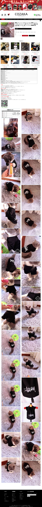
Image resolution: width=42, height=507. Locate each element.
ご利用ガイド (21, 494)
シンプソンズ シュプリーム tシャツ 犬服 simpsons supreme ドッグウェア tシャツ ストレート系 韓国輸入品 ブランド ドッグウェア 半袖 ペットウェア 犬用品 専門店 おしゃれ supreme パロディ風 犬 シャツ (15, 65)
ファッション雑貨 (6, 496)
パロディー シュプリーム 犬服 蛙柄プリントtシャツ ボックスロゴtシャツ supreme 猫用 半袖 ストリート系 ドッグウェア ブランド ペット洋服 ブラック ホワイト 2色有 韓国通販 (35, 65)
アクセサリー (5, 493)
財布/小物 (5, 494)
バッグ (5, 497)
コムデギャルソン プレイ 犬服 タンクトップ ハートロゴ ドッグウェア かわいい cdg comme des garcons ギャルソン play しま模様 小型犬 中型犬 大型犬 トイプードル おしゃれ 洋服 (25, 65)
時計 (4, 495)
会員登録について (21, 495)
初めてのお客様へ (21, 493)
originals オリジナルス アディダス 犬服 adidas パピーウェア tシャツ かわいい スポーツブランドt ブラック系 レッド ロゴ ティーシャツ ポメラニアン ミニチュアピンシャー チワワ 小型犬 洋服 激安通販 (5, 52)
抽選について (13, 495)
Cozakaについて (13, 493)
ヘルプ (21, 491)
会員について (13, 494)
